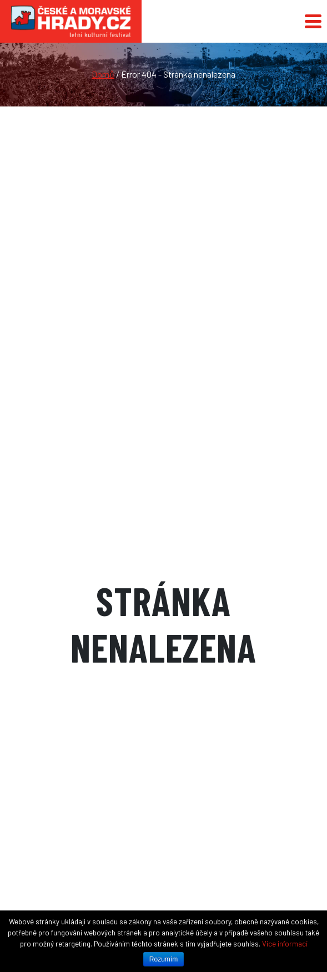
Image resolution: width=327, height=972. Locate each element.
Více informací (285, 943)
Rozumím (163, 959)
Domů (103, 74)
